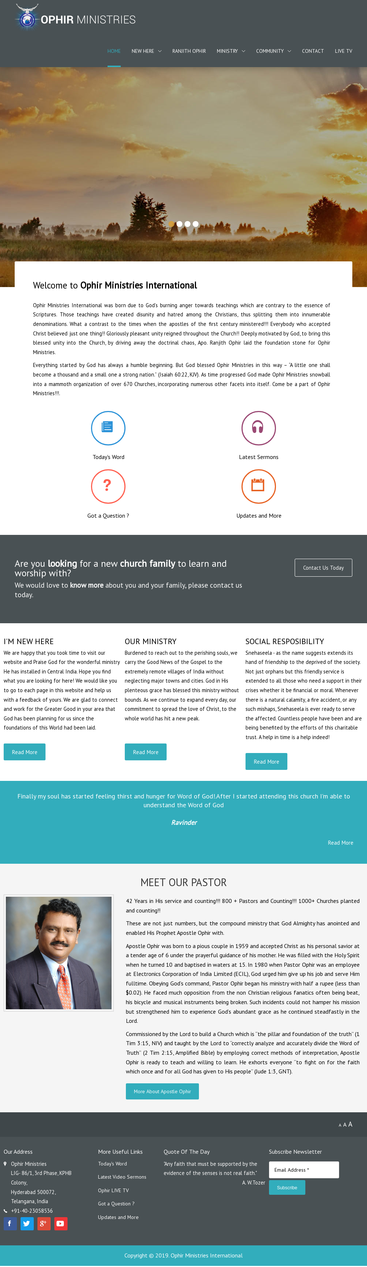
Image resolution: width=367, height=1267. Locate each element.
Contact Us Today (323, 568)
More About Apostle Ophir (163, 1092)
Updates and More (119, 1219)
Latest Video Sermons (123, 1178)
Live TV (343, 51)
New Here (143, 51)
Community (270, 51)
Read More (25, 752)
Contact (313, 51)
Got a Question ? (117, 1206)
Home (114, 51)
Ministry (227, 51)
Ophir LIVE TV (114, 1192)
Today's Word (113, 1164)
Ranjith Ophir (189, 51)
